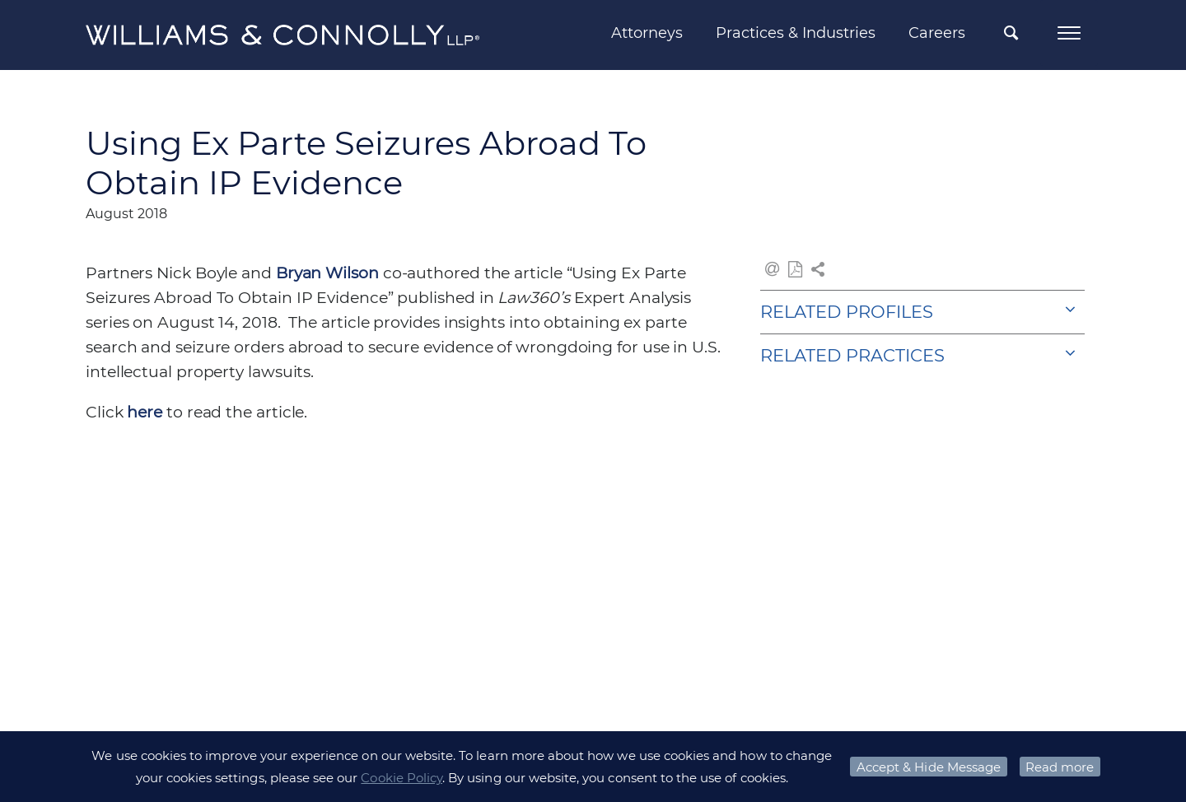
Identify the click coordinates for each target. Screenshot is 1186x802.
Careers (936, 33)
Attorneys (647, 33)
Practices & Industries (795, 33)
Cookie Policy (401, 778)
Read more (1059, 767)
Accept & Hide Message (929, 767)
